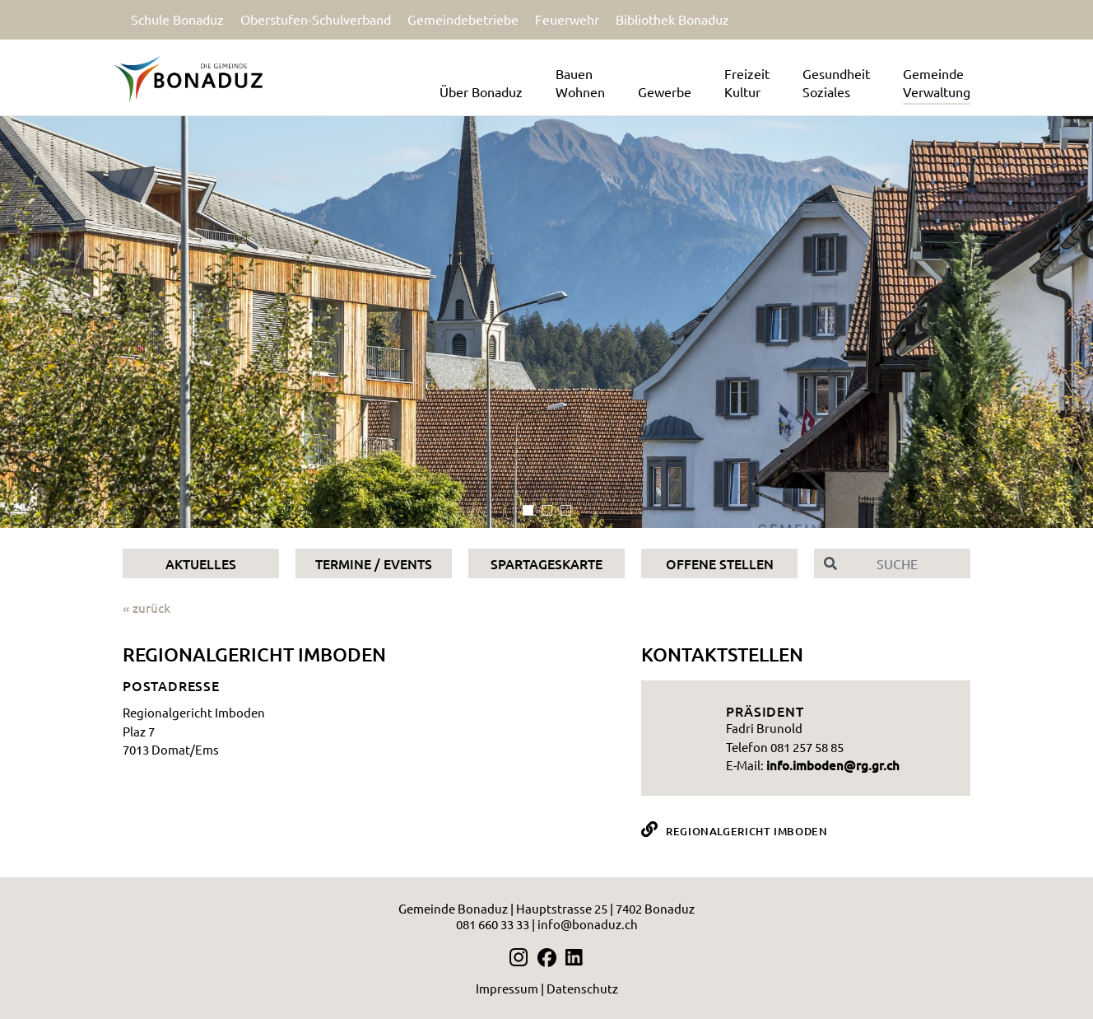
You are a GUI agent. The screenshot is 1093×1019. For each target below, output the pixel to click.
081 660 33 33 (492, 924)
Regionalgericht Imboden (747, 831)
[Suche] (908, 563)
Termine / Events (373, 563)
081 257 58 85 (807, 747)
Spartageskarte (546, 563)
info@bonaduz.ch (587, 924)
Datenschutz (582, 988)
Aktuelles (200, 563)
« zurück (146, 608)
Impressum (507, 988)
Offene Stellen (720, 563)
